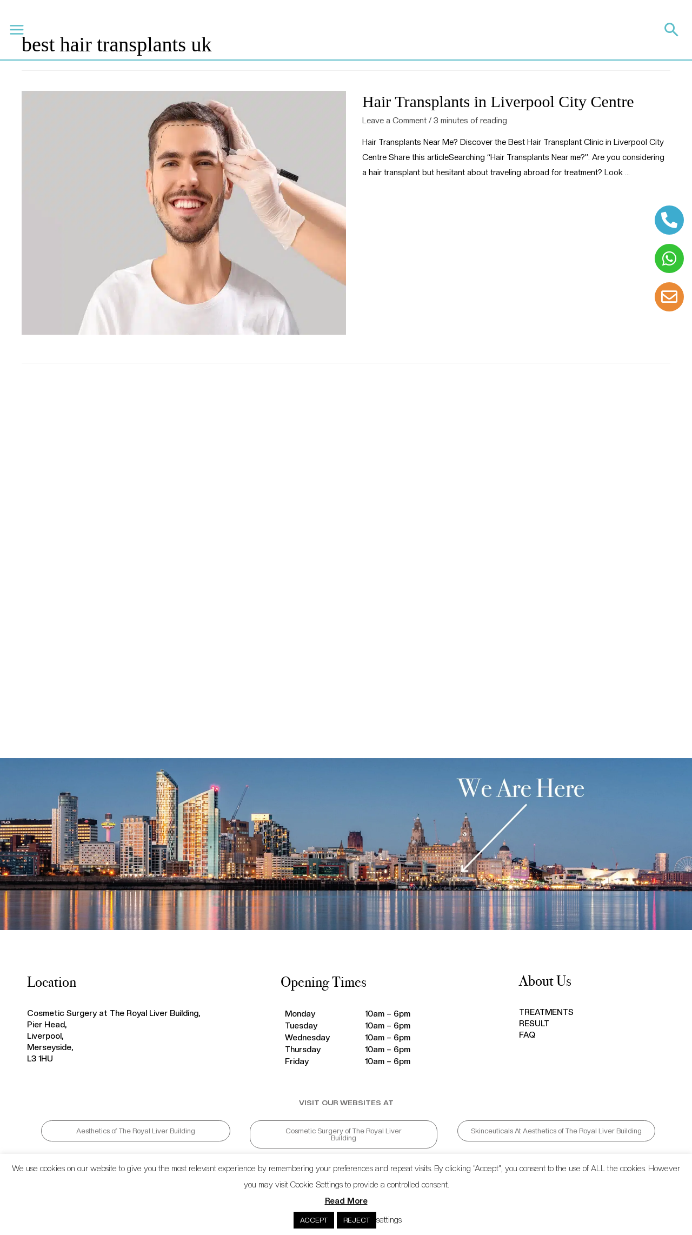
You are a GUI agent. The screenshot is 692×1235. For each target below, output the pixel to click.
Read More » (385, 200)
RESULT (534, 1023)
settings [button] (389, 1220)
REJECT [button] (356, 1220)
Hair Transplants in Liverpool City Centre (498, 101)
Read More (346, 1201)
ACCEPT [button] (314, 1220)
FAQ (527, 1035)
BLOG (296, 29)
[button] (135, 1130)
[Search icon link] (671, 29)
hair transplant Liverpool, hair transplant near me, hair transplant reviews (346, 566)
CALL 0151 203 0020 (479, 33)
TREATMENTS (184, 29)
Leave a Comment (394, 120)
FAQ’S (265, 29)
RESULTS (230, 29)
